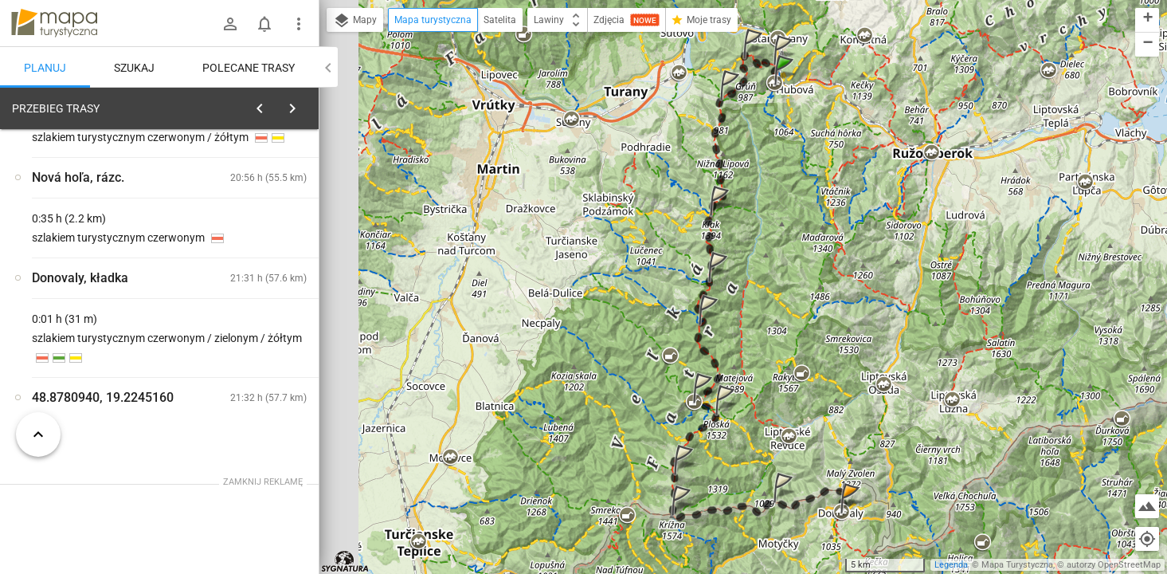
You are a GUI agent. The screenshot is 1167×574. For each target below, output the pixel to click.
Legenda (951, 565)
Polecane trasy (248, 67)
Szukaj (134, 67)
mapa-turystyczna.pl (54, 23)
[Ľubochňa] (95, 353)
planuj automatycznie (256, 220)
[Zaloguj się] (230, 24)
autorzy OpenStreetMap (1114, 565)
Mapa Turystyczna (1017, 565)
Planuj (45, 67)
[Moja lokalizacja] (1147, 539)
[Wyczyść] (301, 104)
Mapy (355, 20)
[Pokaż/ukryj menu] (298, 24)
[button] (786, 86)
